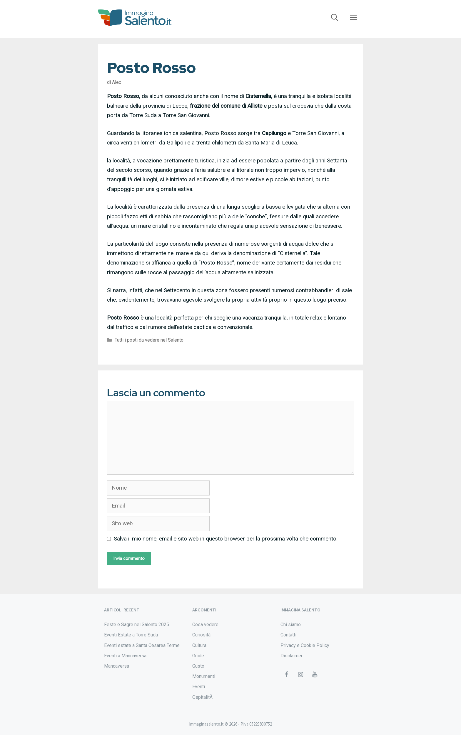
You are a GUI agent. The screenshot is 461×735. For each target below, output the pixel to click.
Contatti (288, 635)
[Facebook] (286, 675)
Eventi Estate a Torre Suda (131, 635)
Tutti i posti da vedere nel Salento (149, 340)
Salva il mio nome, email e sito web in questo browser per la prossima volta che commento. (226, 538)
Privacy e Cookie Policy (304, 645)
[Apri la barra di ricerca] (334, 17)
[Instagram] (300, 675)
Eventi (198, 686)
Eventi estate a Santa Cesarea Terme (142, 645)
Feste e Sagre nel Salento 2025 (136, 624)
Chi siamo (290, 624)
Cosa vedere (205, 624)
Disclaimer (291, 655)
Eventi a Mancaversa (125, 655)
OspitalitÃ (203, 697)
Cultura (199, 645)
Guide (198, 655)
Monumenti (203, 676)
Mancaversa (116, 666)
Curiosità (201, 635)
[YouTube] (314, 675)
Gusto (198, 666)
